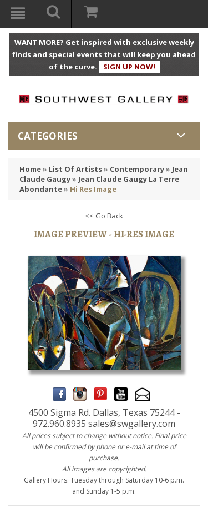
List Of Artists (75, 169)
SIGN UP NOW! (129, 67)
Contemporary (137, 169)
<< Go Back (104, 216)
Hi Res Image (93, 189)
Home (30, 169)
